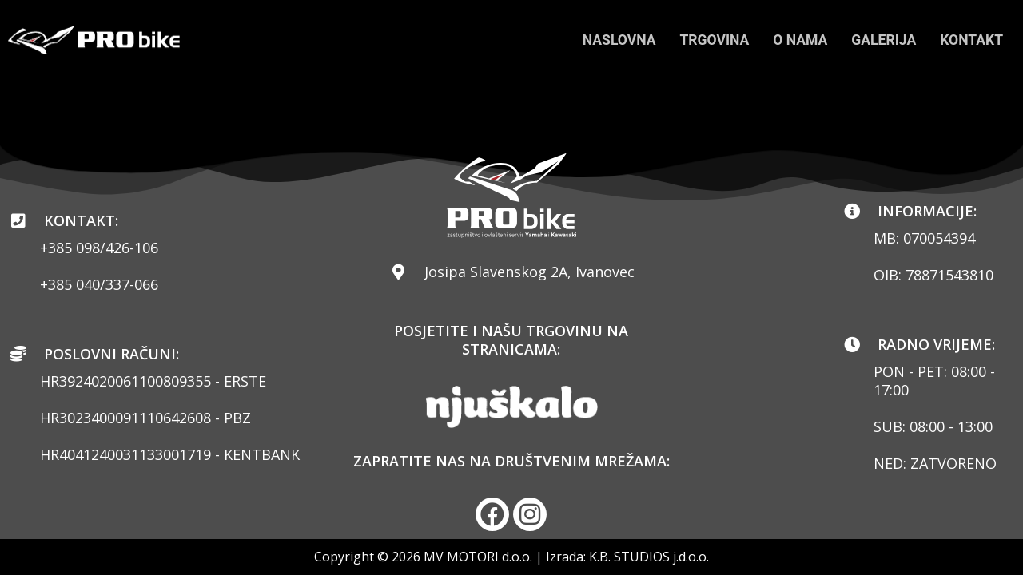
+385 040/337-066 (99, 284)
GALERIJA (881, 39)
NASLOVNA (611, 39)
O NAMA (796, 39)
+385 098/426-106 (99, 247)
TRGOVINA (708, 39)
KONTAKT (970, 39)
